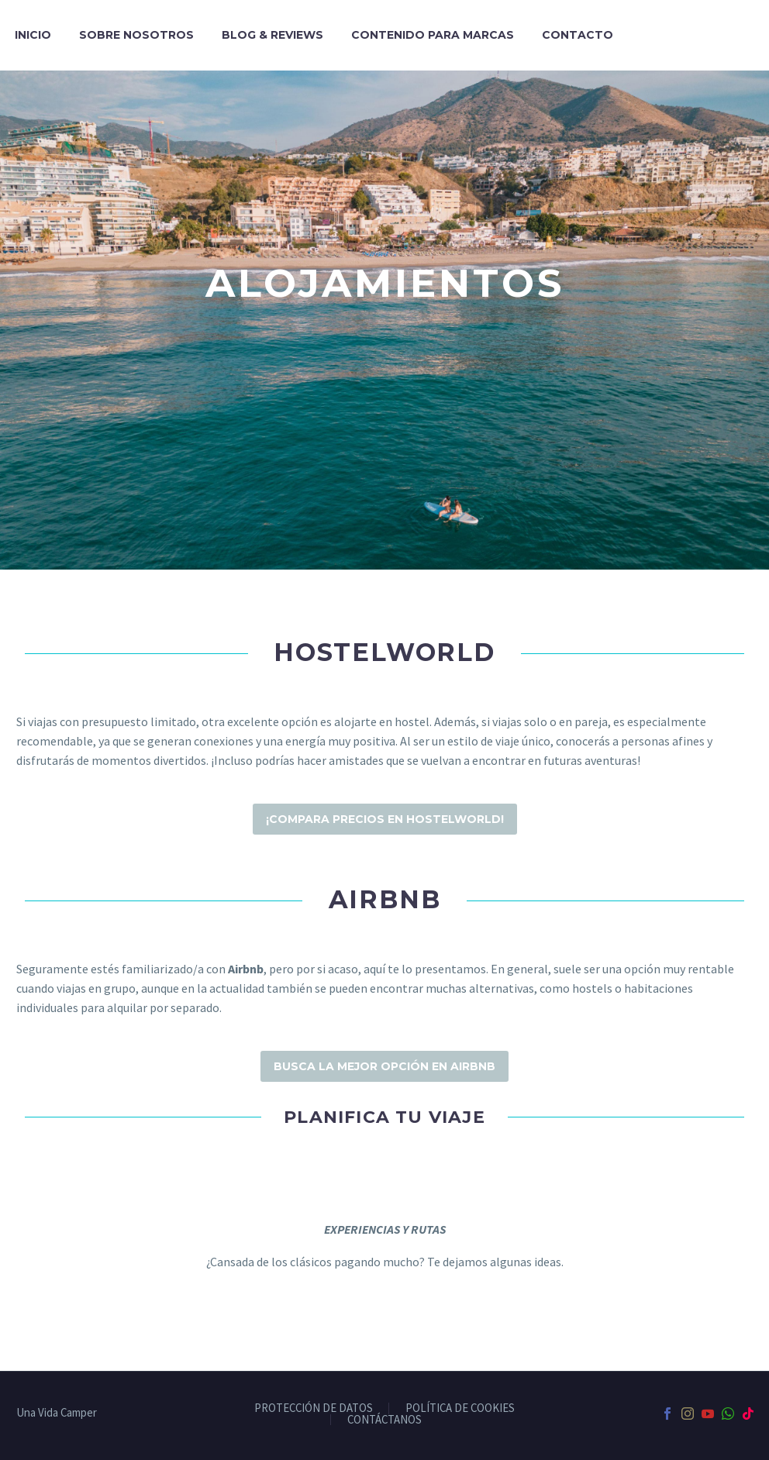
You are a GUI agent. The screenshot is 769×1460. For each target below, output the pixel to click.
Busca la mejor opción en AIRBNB (384, 1066)
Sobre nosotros (136, 35)
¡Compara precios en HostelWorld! (385, 819)
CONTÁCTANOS (384, 1420)
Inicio (33, 35)
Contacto (577, 35)
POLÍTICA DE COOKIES (460, 1408)
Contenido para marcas (432, 35)
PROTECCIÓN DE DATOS (313, 1408)
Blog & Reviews (272, 35)
